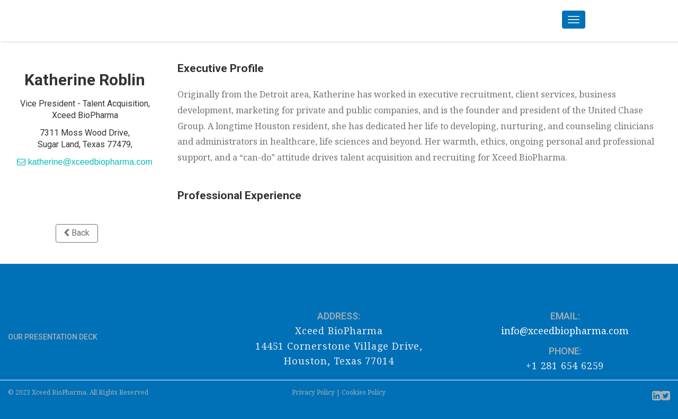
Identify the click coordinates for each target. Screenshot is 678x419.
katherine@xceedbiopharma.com (84, 161)
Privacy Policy (313, 392)
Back (77, 233)
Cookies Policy (364, 392)
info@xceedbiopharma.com (565, 330)
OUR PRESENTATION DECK (53, 337)
